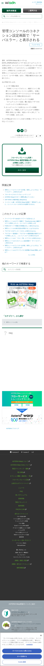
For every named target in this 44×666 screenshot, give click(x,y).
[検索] (22, 16)
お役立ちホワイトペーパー (20, 483)
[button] (36, 136)
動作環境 (21, 506)
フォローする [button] (36, 44)
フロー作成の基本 (21, 516)
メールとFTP (21, 530)
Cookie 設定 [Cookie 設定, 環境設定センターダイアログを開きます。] (22, 662)
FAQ (30, 22)
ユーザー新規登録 (37, 2)
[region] (22, 649)
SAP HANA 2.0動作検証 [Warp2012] (16, 199)
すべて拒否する (22, 656)
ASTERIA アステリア (12, 428)
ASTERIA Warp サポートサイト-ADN (15, 22)
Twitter (22, 130)
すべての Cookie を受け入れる (22, 651)
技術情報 (21, 498)
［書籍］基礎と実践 (20, 560)
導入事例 (20, 472)
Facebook (18, 130)
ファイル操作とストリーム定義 (21, 518)
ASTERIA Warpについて (20, 461)
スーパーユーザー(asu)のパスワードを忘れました (20, 218)
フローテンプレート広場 (20, 480)
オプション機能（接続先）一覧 (20, 476)
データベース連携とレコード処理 (21, 528)
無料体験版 (20, 568)
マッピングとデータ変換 (21, 521)
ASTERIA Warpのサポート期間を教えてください (20, 197)
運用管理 (21, 537)
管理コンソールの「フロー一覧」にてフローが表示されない (23, 238)
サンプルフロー (21, 554)
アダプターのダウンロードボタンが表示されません (20, 231)
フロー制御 (21, 523)
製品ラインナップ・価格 (20, 468)
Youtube (25, 452)
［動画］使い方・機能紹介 (21, 552)
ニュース (21, 488)
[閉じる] (41, 635)
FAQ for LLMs (20, 509)
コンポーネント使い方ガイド (21, 540)
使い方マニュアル (21, 495)
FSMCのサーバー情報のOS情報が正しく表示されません (22, 226)
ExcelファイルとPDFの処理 (21, 525)
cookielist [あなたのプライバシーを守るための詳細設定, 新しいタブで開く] (29, 644)
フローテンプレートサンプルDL (21, 557)
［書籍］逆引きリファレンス (20, 564)
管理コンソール (38, 22)
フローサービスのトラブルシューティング (18, 194)
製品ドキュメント (21, 502)
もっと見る (31, 255)
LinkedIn (25, 130)
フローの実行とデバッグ (21, 532)
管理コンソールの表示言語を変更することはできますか (22, 228)
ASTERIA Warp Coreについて (20, 465)
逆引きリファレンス (21, 514)
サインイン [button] (39, 4)
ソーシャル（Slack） (21, 543)
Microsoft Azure (21, 545)
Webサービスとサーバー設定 (21, 534)
